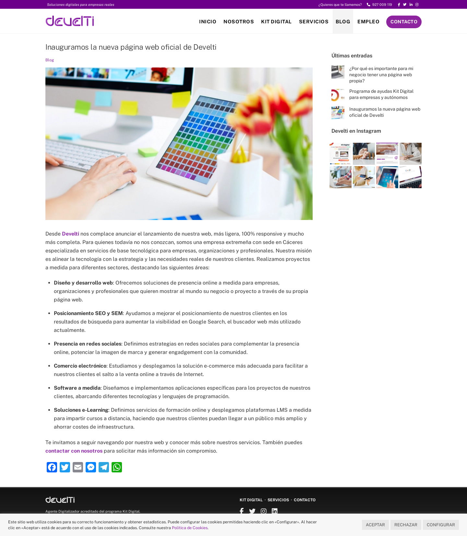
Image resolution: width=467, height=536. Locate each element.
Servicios (314, 21)
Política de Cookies (190, 527)
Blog (343, 21)
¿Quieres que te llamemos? (340, 4)
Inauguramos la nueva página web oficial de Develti (131, 47)
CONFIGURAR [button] (441, 524)
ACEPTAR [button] (375, 524)
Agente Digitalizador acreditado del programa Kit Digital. (92, 511)
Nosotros (238, 21)
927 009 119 (379, 4)
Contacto (403, 21)
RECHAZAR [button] (405, 524)
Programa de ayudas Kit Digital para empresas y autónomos (381, 94)
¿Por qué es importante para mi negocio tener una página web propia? (381, 74)
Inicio (207, 21)
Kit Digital (276, 21)
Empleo (368, 21)
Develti (70, 234)
